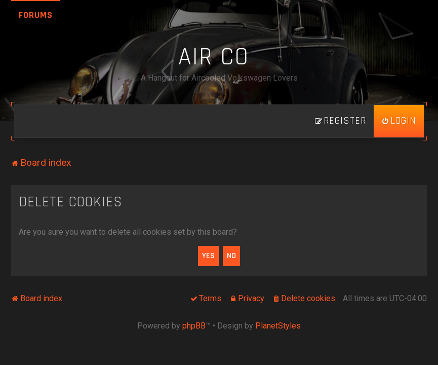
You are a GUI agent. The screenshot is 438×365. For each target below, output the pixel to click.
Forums (36, 15)
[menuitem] (399, 121)
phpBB (194, 326)
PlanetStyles (278, 326)
